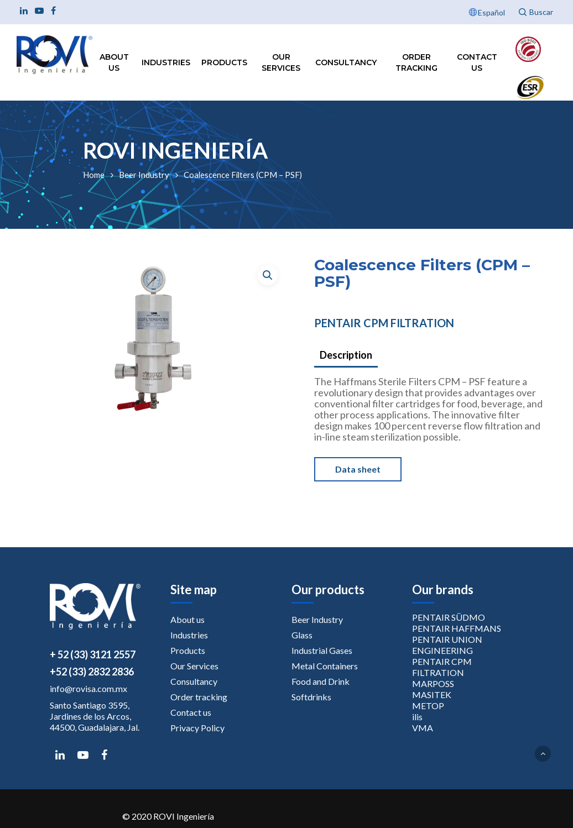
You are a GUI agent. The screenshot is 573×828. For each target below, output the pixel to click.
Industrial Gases (321, 650)
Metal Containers (324, 666)
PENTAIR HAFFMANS (456, 628)
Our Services (281, 62)
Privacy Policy (197, 727)
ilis (417, 716)
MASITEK (431, 694)
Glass (301, 635)
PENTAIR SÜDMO (448, 617)
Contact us (477, 62)
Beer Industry (144, 175)
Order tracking (416, 62)
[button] (268, 275)
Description (346, 355)
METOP (428, 705)
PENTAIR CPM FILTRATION (384, 322)
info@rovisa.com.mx (88, 688)
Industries (166, 62)
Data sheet (358, 469)
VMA (422, 727)
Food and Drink (320, 681)
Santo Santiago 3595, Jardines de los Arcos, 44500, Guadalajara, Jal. (94, 716)
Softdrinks (311, 696)
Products (224, 62)
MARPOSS (433, 683)
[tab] (346, 356)
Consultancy (346, 62)
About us (114, 62)
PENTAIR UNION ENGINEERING (447, 645)
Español (491, 12)
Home (94, 175)
